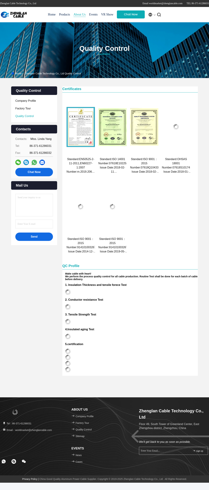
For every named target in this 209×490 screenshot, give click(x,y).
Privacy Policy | (30, 479)
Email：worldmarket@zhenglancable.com (27, 430)
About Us (79, 14)
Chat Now (131, 14)
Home (52, 14)
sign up (198, 450)
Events (93, 14)
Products (64, 14)
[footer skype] (13, 461)
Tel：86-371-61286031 (16, 423)
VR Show (107, 14)
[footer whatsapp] (3, 461)
